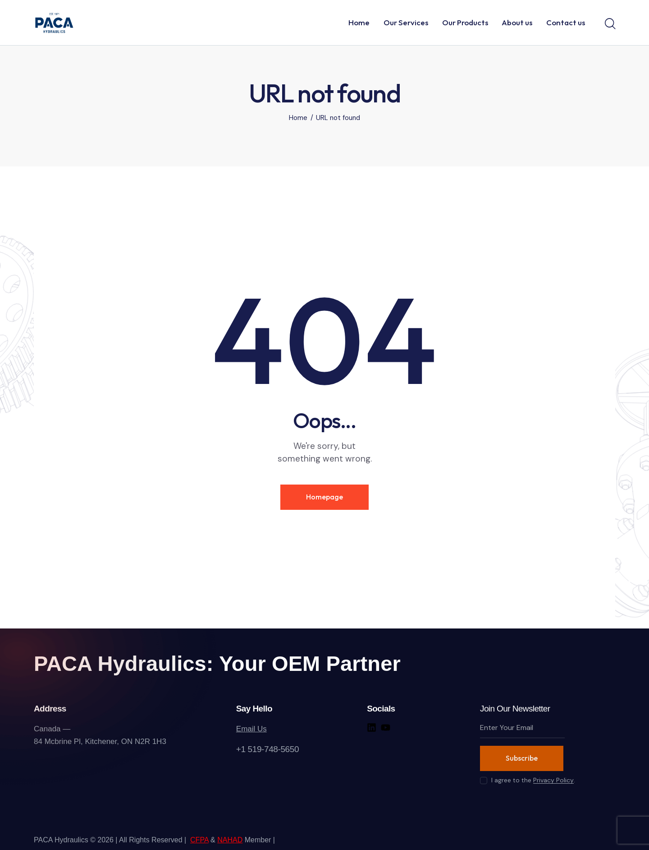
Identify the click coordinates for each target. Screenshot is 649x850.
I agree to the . (533, 780)
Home (298, 118)
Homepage (324, 496)
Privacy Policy (553, 780)
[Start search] (609, 24)
